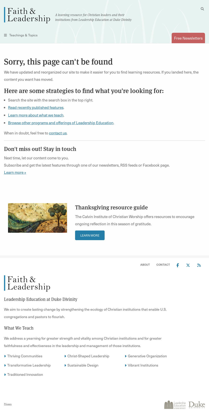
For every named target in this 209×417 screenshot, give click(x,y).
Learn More (89, 235)
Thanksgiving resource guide (112, 207)
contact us (58, 133)
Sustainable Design (82, 365)
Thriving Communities (24, 356)
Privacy (8, 404)
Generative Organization (147, 356)
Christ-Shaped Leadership (88, 356)
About (145, 264)
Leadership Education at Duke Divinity (40, 299)
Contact (163, 264)
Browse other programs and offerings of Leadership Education (60, 122)
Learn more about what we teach (35, 115)
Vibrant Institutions (143, 365)
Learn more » (15, 172)
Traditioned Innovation (25, 374)
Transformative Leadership (29, 365)
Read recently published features (35, 107)
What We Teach (19, 328)
